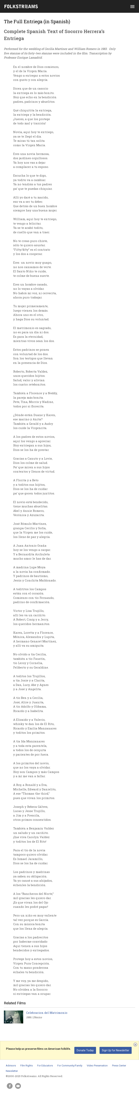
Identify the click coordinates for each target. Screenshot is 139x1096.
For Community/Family (69, 1065)
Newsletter (12, 1070)
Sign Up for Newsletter (115, 1050)
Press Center (119, 1065)
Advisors (11, 1065)
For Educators (45, 1065)
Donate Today (85, 1050)
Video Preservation (97, 1065)
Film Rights (26, 1065)
